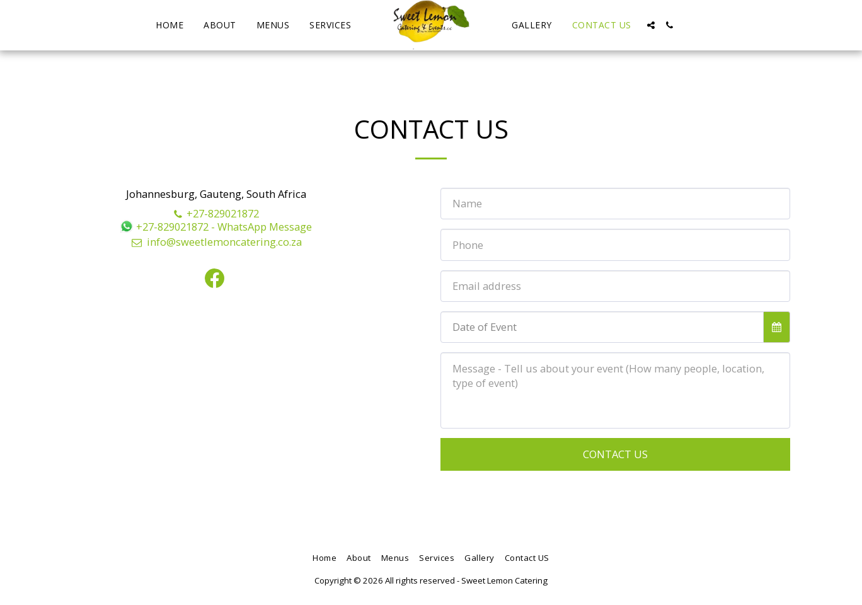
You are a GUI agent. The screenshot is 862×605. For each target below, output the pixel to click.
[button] (651, 25)
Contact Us (615, 454)
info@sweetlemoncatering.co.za (216, 241)
